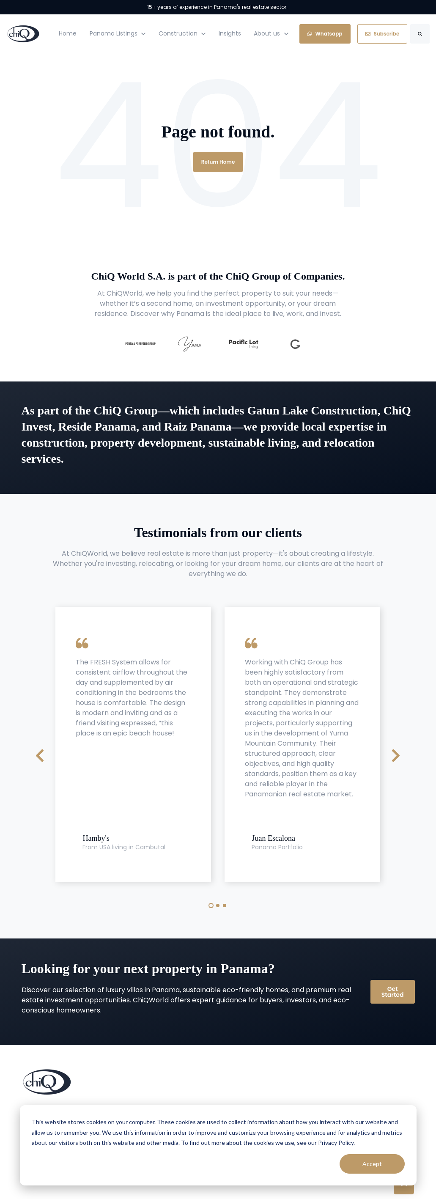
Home (68, 33)
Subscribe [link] (382, 33)
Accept (372, 1163)
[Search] (420, 34)
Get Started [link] (392, 992)
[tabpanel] (133, 744)
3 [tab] (224, 905)
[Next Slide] (395, 754)
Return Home (218, 161)
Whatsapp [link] (324, 33)
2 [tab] (217, 905)
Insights (230, 33)
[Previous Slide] (39, 754)
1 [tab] (211, 905)
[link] (23, 33)
